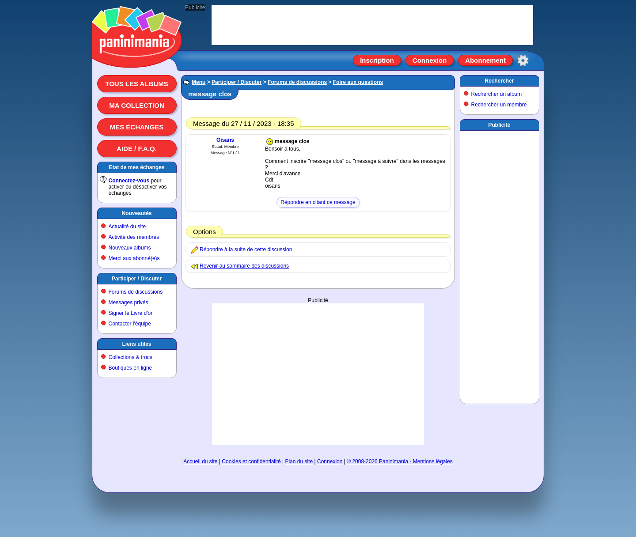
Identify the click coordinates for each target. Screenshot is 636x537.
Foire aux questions (358, 82)
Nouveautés (136, 213)
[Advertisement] (318, 374)
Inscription (377, 60)
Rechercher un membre (499, 105)
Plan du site (299, 461)
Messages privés (128, 302)
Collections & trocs (130, 357)
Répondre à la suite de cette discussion (246, 249)
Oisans (225, 140)
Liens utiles (136, 344)
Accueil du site (200, 461)
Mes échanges (137, 127)
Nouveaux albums (130, 248)
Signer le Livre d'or (131, 313)
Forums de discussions (136, 292)
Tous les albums (136, 83)
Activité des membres (134, 237)
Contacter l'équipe (130, 324)
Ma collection (136, 105)
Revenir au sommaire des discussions (244, 266)
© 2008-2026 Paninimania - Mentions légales (400, 461)
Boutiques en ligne (130, 368)
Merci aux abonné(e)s (134, 258)
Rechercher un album (496, 94)
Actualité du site (127, 226)
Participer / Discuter (137, 279)
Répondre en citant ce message (317, 202)
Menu (198, 82)
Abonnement (485, 60)
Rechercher (499, 81)
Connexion (430, 60)
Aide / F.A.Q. (137, 148)
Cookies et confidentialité (251, 461)
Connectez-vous (129, 181)
